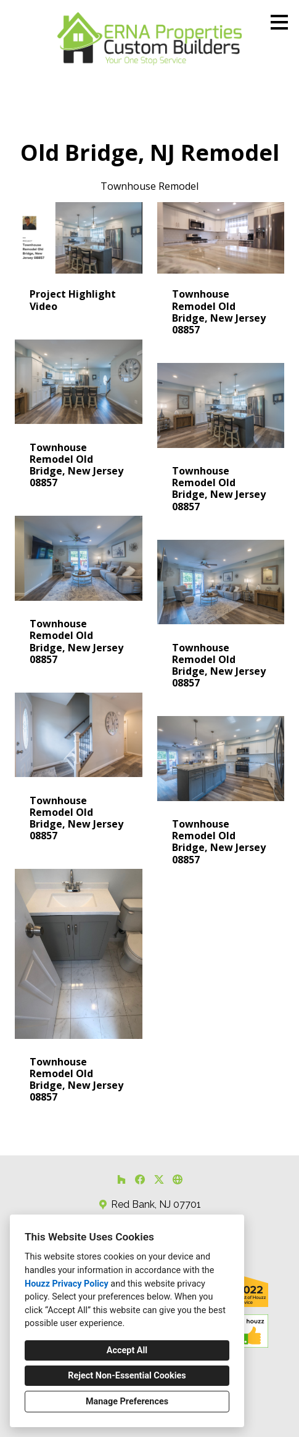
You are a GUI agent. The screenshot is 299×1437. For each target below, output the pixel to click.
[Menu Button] (279, 22)
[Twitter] (158, 1179)
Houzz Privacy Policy (67, 1284)
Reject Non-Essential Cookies (127, 1375)
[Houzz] (121, 1179)
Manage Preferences (127, 1401)
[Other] (178, 1179)
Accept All (127, 1350)
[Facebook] (140, 1179)
